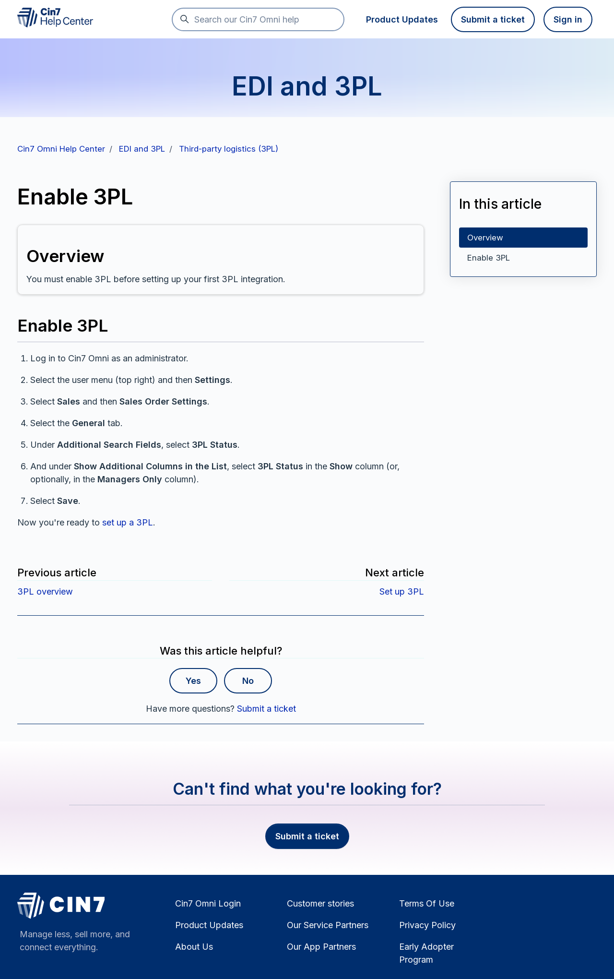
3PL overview (45, 591)
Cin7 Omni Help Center (61, 149)
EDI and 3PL (142, 149)
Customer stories (320, 903)
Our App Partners (321, 947)
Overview (485, 237)
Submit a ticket (493, 19)
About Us (194, 947)
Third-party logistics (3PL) (228, 149)
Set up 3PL (401, 591)
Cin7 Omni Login (208, 903)
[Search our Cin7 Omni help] (258, 19)
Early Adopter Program (426, 953)
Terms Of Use (426, 903)
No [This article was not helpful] (248, 681)
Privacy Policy (427, 925)
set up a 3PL (127, 522)
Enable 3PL (488, 258)
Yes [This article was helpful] (193, 681)
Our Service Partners (327, 925)
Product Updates (402, 19)
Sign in (568, 19)
